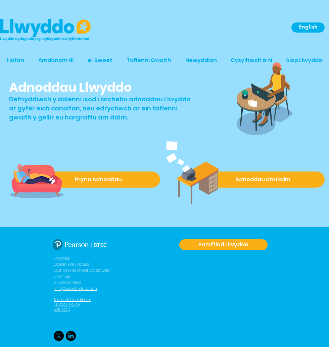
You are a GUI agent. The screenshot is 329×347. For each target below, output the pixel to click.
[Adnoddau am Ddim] (263, 179)
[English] (308, 27)
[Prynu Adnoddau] (98, 179)
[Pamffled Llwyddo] (223, 244)
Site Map (62, 309)
